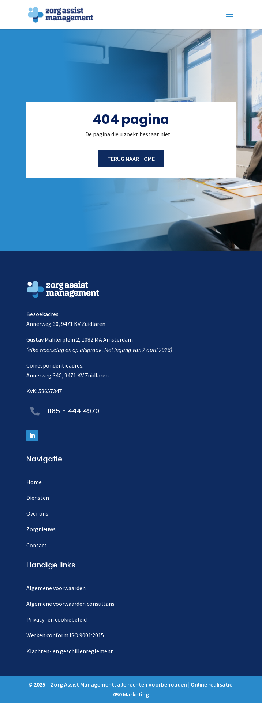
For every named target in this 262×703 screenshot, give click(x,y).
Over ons (37, 513)
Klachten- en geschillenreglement (69, 651)
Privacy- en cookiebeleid (56, 619)
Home (34, 482)
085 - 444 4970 (73, 410)
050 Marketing (131, 694)
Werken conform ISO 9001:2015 (65, 635)
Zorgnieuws (41, 529)
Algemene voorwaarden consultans (70, 603)
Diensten (37, 497)
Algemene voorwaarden (56, 588)
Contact (36, 545)
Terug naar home (131, 158)
